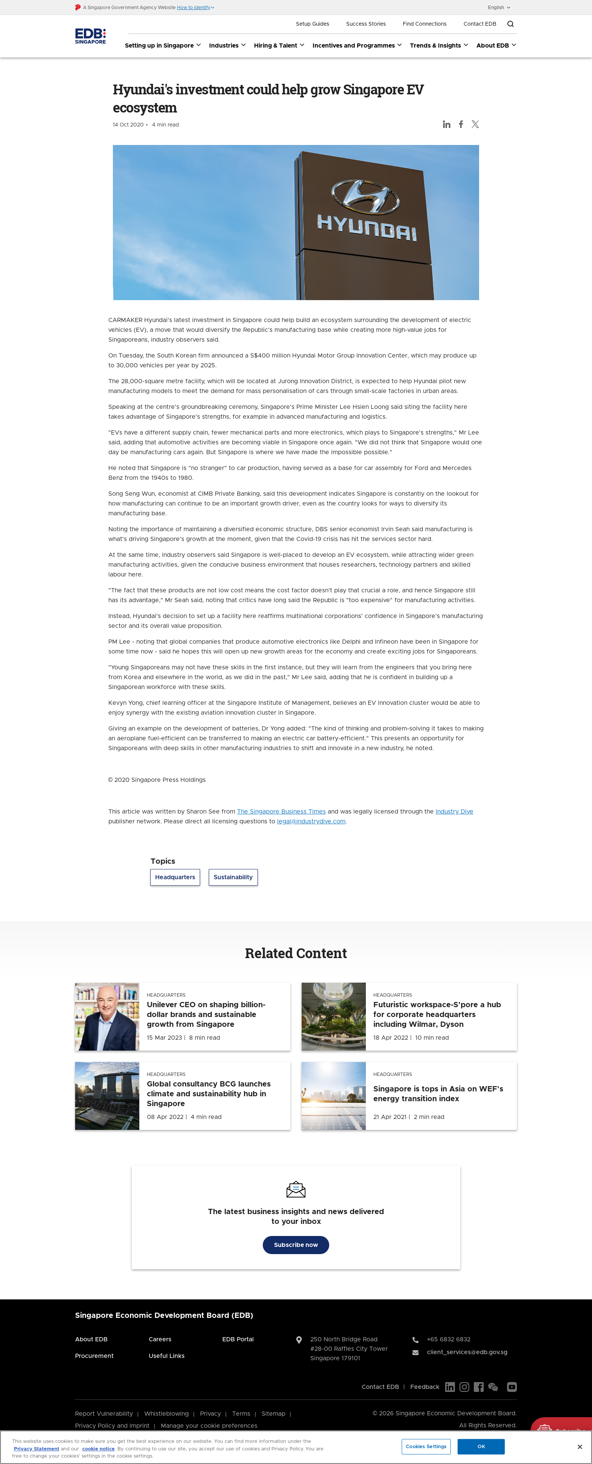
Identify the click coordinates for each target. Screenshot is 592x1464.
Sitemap (273, 1414)
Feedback (424, 1387)
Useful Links (167, 1356)
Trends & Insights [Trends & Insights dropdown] (439, 45)
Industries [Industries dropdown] (228, 45)
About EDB (91, 1340)
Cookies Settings (426, 1446)
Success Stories (366, 24)
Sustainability (233, 878)
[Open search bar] (510, 24)
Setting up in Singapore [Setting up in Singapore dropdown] (163, 45)
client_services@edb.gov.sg (467, 1353)
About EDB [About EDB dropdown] (496, 45)
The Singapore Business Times (281, 812)
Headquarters (175, 878)
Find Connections (425, 24)
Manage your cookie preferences (209, 1426)
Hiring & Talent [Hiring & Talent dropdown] (279, 45)
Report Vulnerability (104, 1414)
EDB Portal (238, 1340)
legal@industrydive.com (311, 822)
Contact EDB (480, 24)
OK (481, 1446)
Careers (160, 1340)
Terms (241, 1414)
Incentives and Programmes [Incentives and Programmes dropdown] (358, 45)
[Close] (580, 1446)
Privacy (210, 1414)
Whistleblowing (166, 1414)
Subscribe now (296, 1245)
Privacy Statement (36, 1449)
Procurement (94, 1356)
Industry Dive (454, 812)
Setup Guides (312, 24)
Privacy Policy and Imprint (112, 1426)
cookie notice (98, 1449)
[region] (296, 1447)
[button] (196, 8)
